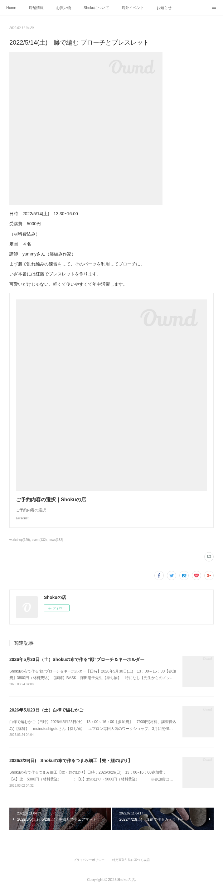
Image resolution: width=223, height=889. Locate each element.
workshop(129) (19, 540)
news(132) (56, 540)
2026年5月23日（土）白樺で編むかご (46, 709)
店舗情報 (36, 8)
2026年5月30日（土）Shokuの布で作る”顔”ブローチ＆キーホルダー (76, 659)
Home (11, 8)
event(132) (39, 540)
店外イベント (133, 8)
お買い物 (63, 8)
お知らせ (164, 8)
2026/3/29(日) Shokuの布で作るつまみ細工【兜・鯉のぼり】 (70, 760)
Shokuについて (96, 8)
